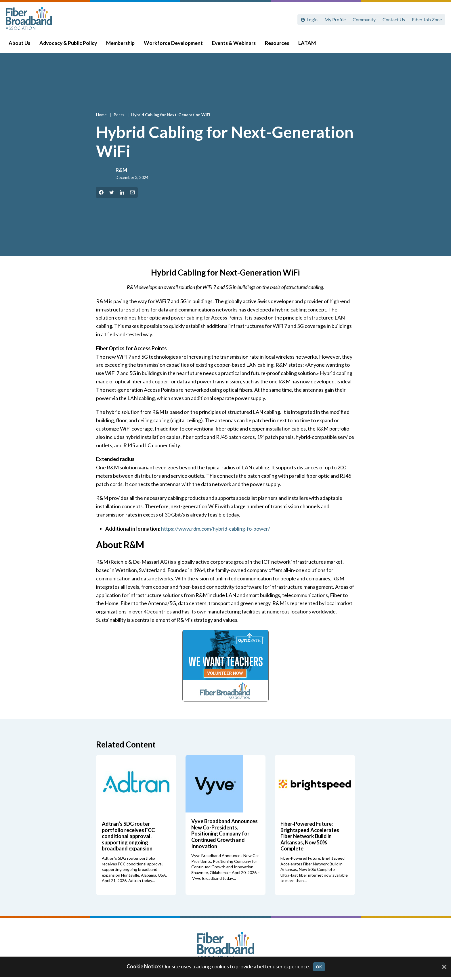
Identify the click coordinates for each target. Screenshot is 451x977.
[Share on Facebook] (101, 192)
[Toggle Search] (438, 44)
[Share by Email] (132, 192)
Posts (119, 114)
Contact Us (394, 19)
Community (364, 19)
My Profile (335, 19)
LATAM (308, 43)
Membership (121, 43)
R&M (121, 170)
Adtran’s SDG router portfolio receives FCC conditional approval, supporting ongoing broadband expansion (128, 836)
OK (319, 966)
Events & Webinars (235, 43)
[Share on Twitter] (111, 192)
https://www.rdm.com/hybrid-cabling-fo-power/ (215, 528)
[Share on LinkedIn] (122, 192)
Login (312, 19)
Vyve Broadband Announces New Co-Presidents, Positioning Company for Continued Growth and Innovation (224, 833)
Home (102, 114)
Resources (278, 43)
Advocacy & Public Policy (69, 43)
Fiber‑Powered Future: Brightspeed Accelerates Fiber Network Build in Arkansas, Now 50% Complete (309, 836)
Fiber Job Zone (427, 19)
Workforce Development (174, 43)
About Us (20, 43)
